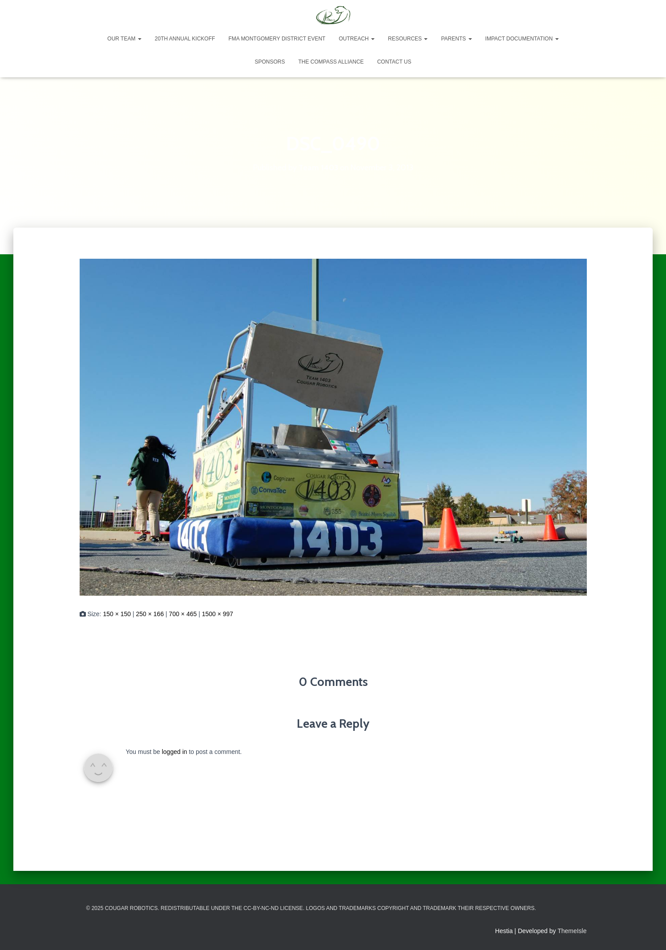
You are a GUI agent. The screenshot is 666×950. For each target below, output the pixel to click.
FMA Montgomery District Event (276, 39)
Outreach (357, 39)
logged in (174, 751)
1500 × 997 (217, 613)
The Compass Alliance (330, 62)
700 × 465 (183, 613)
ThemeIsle (571, 930)
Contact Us (394, 62)
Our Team (124, 39)
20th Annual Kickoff (185, 39)
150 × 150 (117, 613)
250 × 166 (150, 613)
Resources (408, 39)
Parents (456, 39)
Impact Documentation (522, 39)
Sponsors (269, 62)
